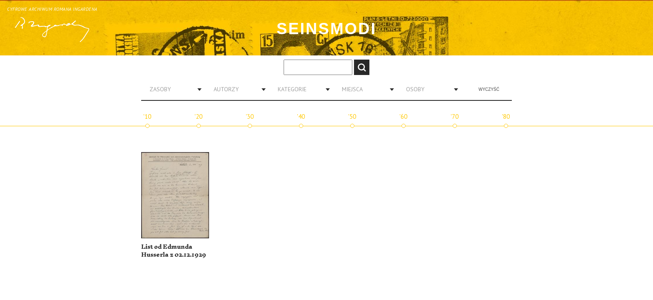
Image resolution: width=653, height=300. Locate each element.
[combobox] (172, 89)
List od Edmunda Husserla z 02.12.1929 (173, 251)
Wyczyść (489, 89)
